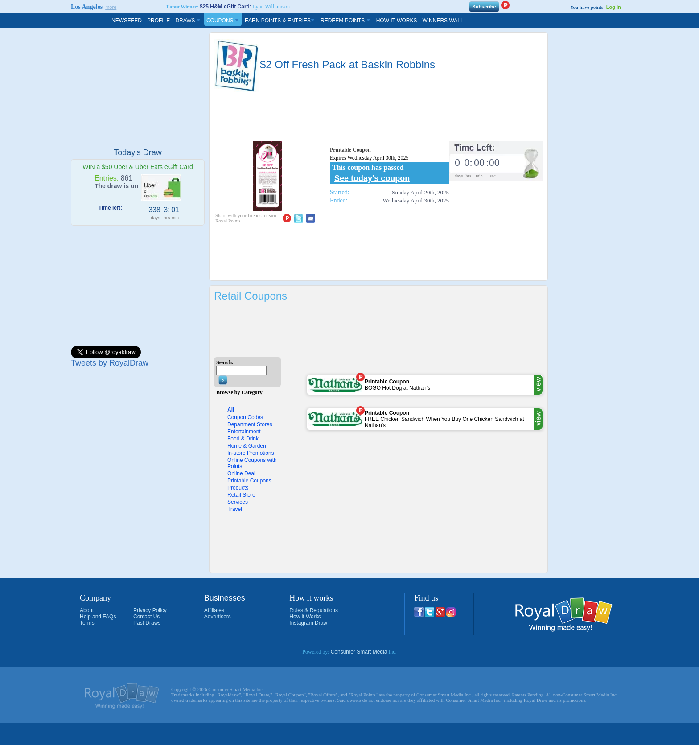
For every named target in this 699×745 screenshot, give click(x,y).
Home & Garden (246, 446)
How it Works (305, 616)
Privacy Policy (150, 610)
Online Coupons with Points (252, 463)
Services (237, 502)
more (110, 7)
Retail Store (241, 495)
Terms (87, 623)
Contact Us (146, 616)
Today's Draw (137, 152)
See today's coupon (372, 178)
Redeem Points (346, 20)
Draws (188, 20)
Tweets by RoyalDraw (109, 362)
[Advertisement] (138, 88)
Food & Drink (243, 439)
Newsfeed (126, 20)
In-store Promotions (250, 453)
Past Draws (146, 623)
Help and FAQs (98, 616)
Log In (613, 7)
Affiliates (214, 610)
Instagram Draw (308, 623)
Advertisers (217, 616)
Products (237, 488)
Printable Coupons (249, 480)
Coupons (222, 20)
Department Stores (249, 424)
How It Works (396, 20)
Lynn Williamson (271, 7)
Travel (234, 509)
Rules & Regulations (313, 610)
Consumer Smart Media (359, 652)
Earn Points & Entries (280, 20)
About (87, 610)
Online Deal (241, 473)
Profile (158, 20)
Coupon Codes (245, 417)
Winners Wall (442, 20)
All (230, 410)
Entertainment (244, 431)
